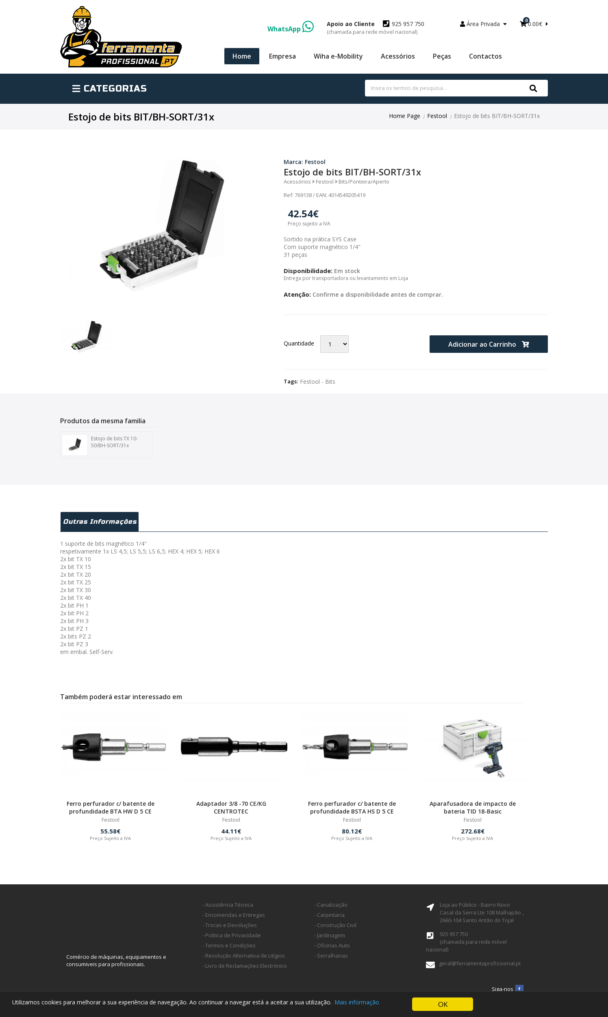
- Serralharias (331, 958)
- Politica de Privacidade (231, 938)
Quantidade (299, 343)
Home (241, 56)
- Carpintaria (329, 917)
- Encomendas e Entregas (233, 917)
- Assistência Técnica (227, 907)
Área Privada (483, 24)
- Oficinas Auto (332, 948)
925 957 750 (375, 27)
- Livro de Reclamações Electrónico (244, 968)
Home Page (404, 116)
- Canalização (330, 907)
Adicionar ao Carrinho (488, 344)
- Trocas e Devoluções (229, 928)
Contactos (485, 56)
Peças (442, 56)
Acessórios (398, 56)
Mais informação (357, 1005)
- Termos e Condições (229, 948)
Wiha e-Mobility (338, 56)
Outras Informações (100, 523)
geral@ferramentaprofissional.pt (480, 966)
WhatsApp (290, 28)
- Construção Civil (335, 928)
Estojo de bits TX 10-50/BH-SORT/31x (100, 445)
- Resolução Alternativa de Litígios (243, 958)
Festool (437, 116)
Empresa (282, 56)
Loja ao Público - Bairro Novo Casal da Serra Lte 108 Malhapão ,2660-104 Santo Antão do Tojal (481, 915)
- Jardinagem (329, 938)
